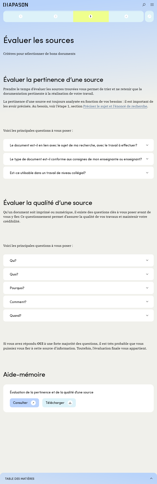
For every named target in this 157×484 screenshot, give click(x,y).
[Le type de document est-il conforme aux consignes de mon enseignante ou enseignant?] (78, 159)
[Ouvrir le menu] (152, 4)
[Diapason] (15, 5)
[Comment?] (78, 302)
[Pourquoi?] (78, 288)
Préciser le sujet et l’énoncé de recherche (115, 106)
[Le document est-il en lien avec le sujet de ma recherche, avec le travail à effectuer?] (78, 145)
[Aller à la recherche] (144, 4)
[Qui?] (78, 260)
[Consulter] (24, 402)
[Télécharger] (59, 402)
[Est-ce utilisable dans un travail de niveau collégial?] (78, 173)
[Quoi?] (78, 274)
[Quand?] (78, 315)
